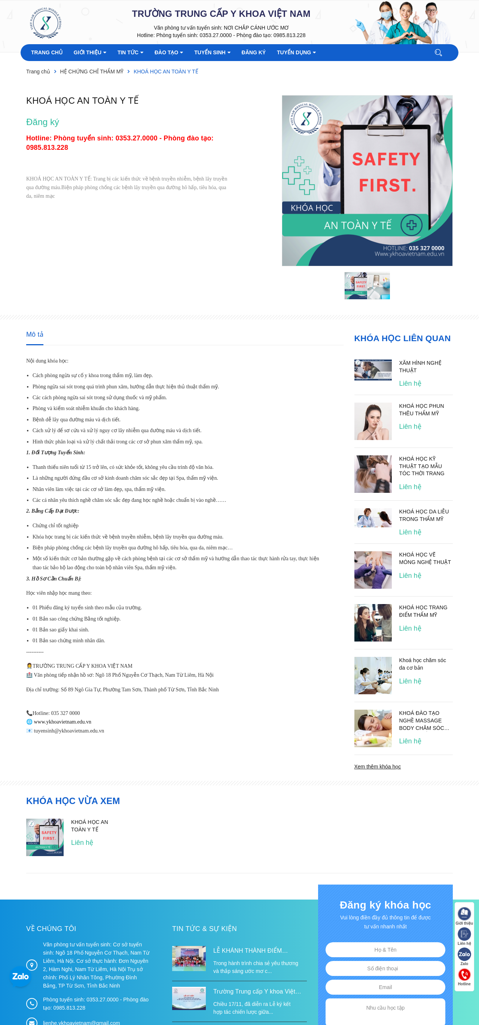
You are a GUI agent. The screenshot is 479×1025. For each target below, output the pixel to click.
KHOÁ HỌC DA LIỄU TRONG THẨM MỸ (424, 515)
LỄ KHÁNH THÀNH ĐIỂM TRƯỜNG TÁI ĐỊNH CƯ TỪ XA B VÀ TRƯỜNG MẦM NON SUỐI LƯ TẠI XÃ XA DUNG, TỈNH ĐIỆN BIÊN (259, 951)
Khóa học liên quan (401, 338)
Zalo (464, 957)
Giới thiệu (464, 916)
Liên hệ (464, 937)
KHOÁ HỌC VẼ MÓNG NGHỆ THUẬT (425, 558)
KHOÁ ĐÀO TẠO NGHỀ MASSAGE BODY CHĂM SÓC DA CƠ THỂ (422, 720)
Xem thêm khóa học (377, 766)
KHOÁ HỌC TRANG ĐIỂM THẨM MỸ (423, 611)
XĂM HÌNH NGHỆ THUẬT (420, 366)
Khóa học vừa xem (73, 800)
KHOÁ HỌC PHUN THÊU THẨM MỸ (421, 409)
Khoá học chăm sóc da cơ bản (422, 663)
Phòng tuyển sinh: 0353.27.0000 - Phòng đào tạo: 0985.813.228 (230, 35)
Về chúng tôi (51, 928)
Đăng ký (42, 122)
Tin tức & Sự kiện (204, 928)
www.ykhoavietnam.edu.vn (62, 722)
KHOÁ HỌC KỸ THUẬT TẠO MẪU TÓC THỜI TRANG (422, 465)
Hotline (464, 977)
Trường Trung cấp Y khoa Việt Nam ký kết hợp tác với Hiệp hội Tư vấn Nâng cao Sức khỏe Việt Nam (257, 992)
